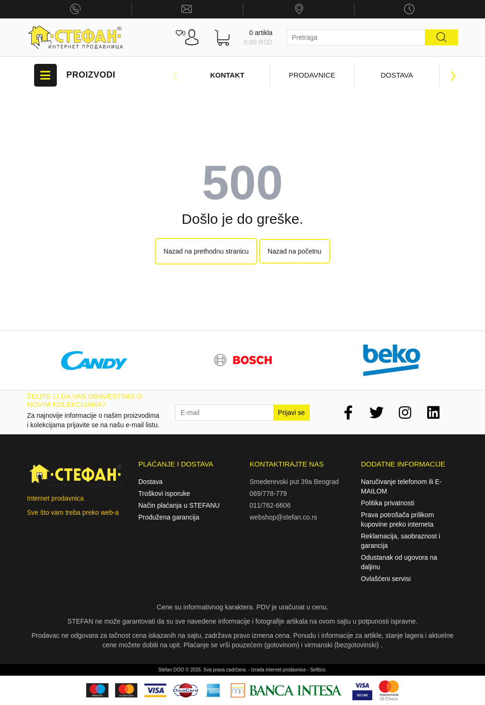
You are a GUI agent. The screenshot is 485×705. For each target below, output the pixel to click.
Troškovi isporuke (164, 493)
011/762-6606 (270, 505)
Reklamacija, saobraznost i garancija (400, 540)
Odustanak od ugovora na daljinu (399, 562)
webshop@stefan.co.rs (283, 517)
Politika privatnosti (387, 503)
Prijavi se (291, 412)
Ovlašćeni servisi (386, 578)
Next (453, 75)
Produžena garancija (168, 517)
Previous (175, 75)
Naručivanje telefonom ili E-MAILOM (401, 486)
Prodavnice (312, 75)
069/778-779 (268, 493)
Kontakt (227, 75)
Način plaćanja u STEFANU (179, 505)
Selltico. (318, 669)
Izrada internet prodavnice (278, 669)
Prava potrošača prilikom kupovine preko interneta (397, 519)
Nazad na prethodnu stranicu (206, 251)
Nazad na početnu (295, 251)
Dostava (397, 75)
